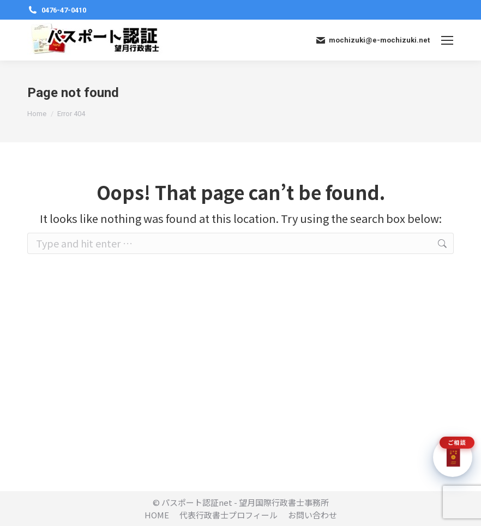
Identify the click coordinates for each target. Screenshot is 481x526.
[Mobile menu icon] (447, 40)
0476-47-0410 (56, 10)
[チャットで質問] (452, 457)
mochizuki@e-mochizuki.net (372, 40)
